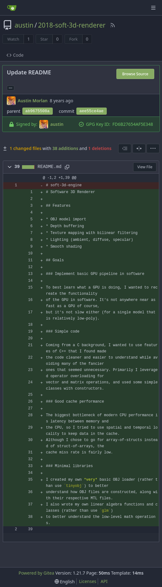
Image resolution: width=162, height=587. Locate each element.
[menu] (153, 148)
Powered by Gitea (36, 573)
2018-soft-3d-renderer (72, 25)
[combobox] (124, 148)
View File (144, 167)
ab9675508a (37, 111)
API (104, 581)
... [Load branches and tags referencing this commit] (10, 88)
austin (24, 25)
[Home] (11, 7)
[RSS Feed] (112, 25)
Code (15, 55)
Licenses (88, 581)
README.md (49, 166)
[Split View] (139, 148)
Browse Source (135, 74)
